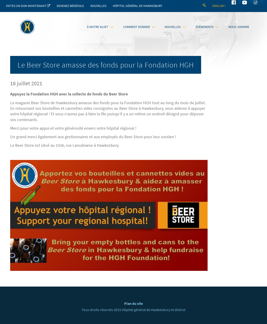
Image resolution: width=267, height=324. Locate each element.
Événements (207, 26)
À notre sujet (100, 26)
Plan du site (133, 303)
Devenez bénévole (70, 6)
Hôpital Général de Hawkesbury (137, 6)
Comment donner (139, 26)
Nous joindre (238, 26)
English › (219, 6)
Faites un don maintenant (28, 6)
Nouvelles (98, 6)
